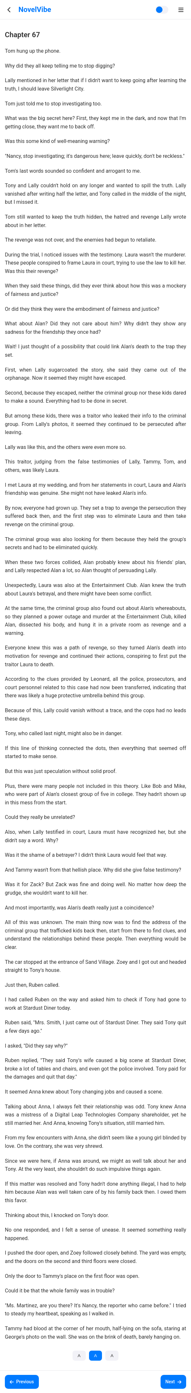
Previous (22, 1381)
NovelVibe (34, 9)
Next (173, 1381)
